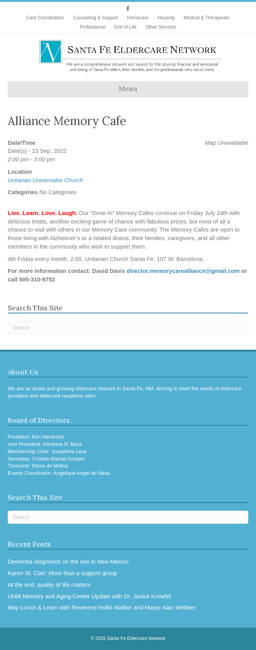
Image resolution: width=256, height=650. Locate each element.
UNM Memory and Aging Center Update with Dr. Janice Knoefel (89, 596)
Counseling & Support (95, 17)
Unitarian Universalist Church (45, 180)
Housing (165, 17)
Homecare (137, 17)
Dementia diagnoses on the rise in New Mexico (68, 561)
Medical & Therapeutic (207, 17)
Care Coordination (45, 17)
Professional (92, 27)
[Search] (128, 327)
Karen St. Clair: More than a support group (62, 573)
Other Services (160, 27)
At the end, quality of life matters (49, 584)
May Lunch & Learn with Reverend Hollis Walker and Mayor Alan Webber (102, 607)
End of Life (125, 27)
